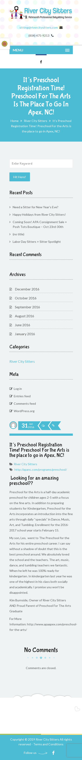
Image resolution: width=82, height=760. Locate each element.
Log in (18, 388)
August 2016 (24, 316)
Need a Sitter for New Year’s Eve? (35, 207)
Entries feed (22, 396)
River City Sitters (35, 121)
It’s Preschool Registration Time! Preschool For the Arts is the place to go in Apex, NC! (39, 450)
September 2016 (27, 307)
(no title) (18, 234)
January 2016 (25, 334)
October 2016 (26, 298)
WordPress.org (24, 411)
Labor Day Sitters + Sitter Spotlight (37, 241)
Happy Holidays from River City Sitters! (39, 214)
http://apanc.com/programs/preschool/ (40, 469)
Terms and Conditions (48, 744)
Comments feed (25, 403)
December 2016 (27, 289)
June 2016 (22, 325)
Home (14, 121)
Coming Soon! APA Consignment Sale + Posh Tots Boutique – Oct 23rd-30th (40, 224)
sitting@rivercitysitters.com (38, 27)
